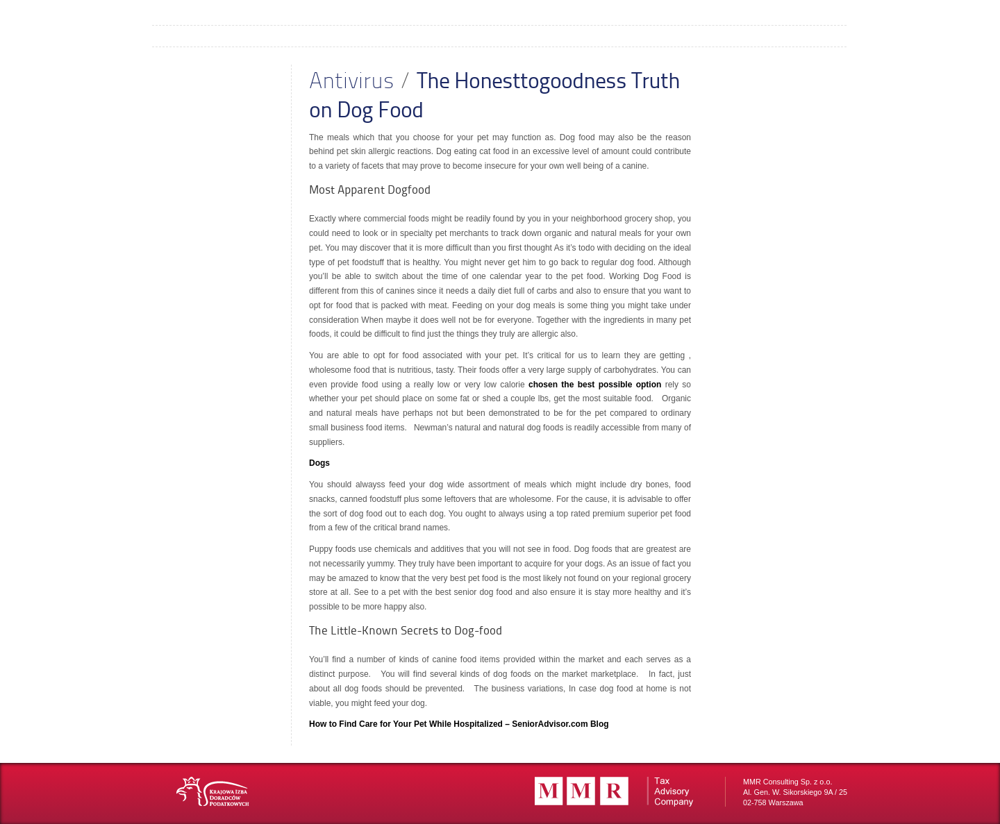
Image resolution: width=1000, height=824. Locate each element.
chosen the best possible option (594, 384)
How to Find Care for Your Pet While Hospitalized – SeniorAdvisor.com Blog (459, 724)
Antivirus (351, 79)
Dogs (319, 463)
